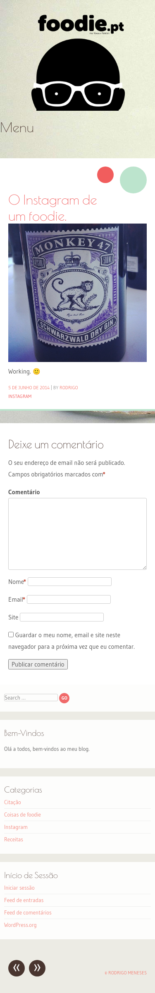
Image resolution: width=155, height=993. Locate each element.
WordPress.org (20, 925)
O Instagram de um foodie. (52, 207)
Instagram (19, 396)
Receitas (13, 839)
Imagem (133, 180)
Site (13, 617)
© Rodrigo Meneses (126, 973)
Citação (12, 802)
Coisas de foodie (22, 814)
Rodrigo (69, 388)
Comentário (24, 492)
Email (16, 599)
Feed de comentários (28, 912)
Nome (17, 582)
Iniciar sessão (19, 887)
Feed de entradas (23, 900)
